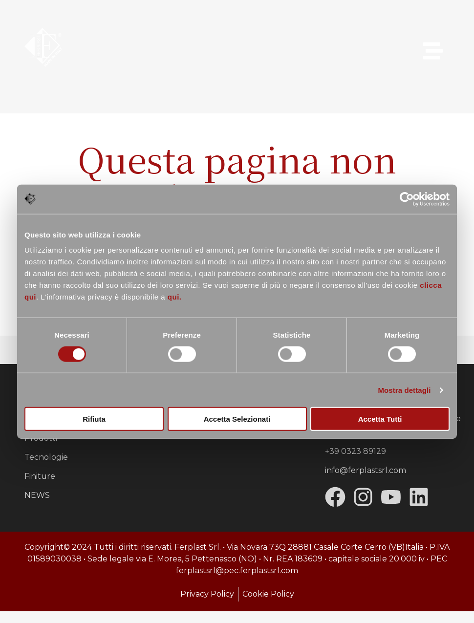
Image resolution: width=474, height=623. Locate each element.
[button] (433, 52)
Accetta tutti (380, 419)
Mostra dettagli (404, 390)
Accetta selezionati (237, 419)
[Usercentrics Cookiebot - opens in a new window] (407, 199)
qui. (175, 297)
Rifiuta (94, 419)
